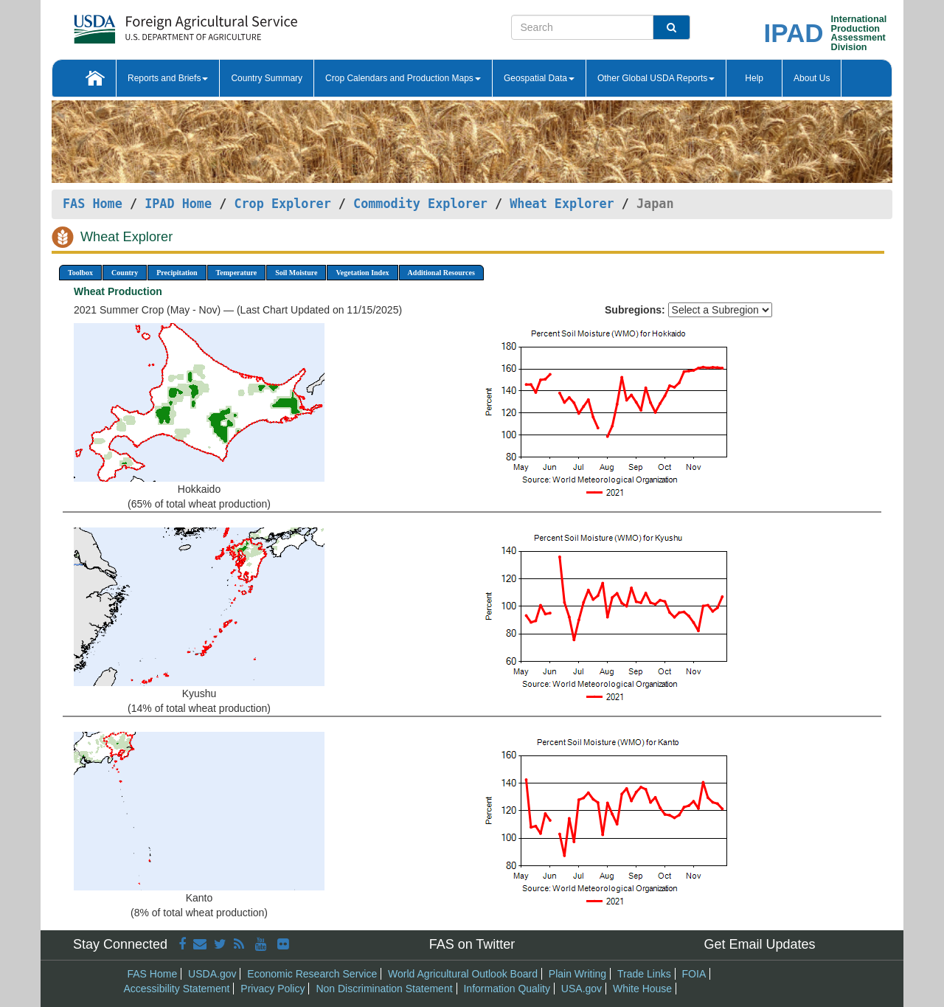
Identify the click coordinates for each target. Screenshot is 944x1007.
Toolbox (80, 273)
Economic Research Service (312, 974)
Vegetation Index (362, 273)
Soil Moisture (296, 273)
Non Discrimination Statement (384, 988)
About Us (812, 78)
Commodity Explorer (420, 203)
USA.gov (581, 988)
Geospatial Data (539, 78)
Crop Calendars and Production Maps (403, 78)
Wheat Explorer (562, 203)
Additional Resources (441, 273)
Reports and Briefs (168, 78)
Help (754, 78)
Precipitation (176, 273)
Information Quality (506, 988)
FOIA (694, 974)
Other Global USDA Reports (656, 78)
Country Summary (266, 78)
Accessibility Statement (177, 988)
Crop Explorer (282, 203)
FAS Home (92, 203)
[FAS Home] (148, 24)
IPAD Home (178, 203)
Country (124, 273)
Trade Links (644, 974)
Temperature (236, 273)
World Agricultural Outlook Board (463, 974)
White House (642, 988)
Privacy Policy (272, 988)
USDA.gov (212, 974)
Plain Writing (577, 974)
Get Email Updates (759, 944)
